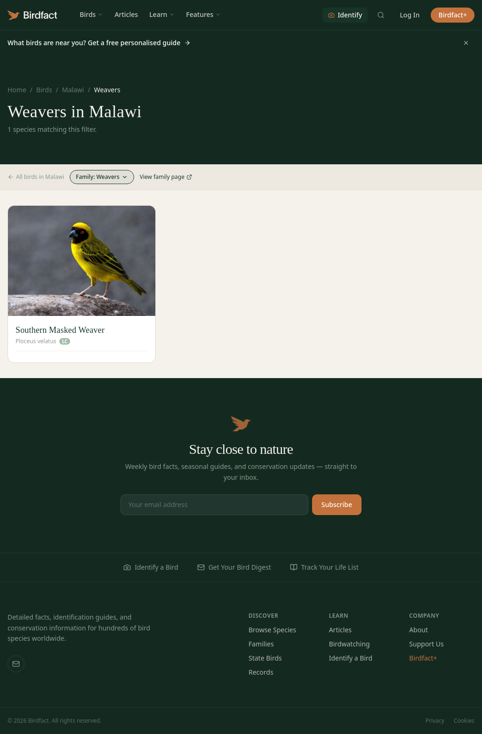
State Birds (265, 657)
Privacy (435, 721)
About (418, 629)
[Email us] (16, 663)
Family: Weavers (102, 177)
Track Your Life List (324, 567)
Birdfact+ (452, 14)
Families (261, 643)
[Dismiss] (466, 42)
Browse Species (272, 629)
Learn (162, 14)
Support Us (426, 643)
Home (17, 89)
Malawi (73, 89)
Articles (126, 14)
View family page (166, 177)
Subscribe (336, 504)
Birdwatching (349, 643)
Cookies (464, 721)
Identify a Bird (150, 567)
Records (261, 672)
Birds (91, 14)
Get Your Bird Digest (234, 567)
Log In (409, 14)
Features (203, 14)
